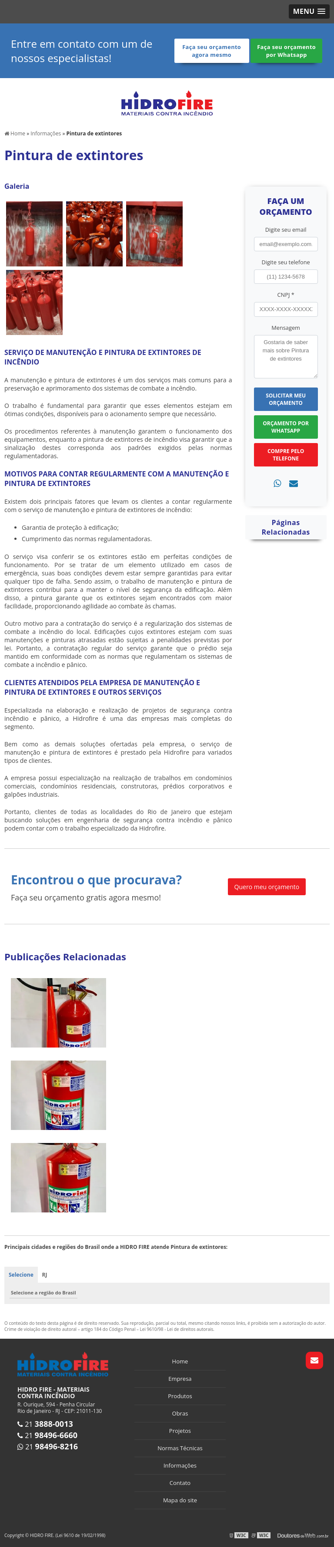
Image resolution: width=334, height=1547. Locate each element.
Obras (180, 1413)
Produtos (180, 1396)
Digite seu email (286, 229)
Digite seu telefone (285, 262)
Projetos (180, 1431)
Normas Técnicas (179, 1448)
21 (45, 1424)
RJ (44, 1274)
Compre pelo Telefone (285, 454)
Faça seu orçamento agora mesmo (211, 51)
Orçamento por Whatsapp (286, 426)
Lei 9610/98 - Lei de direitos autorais (177, 1329)
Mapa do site (180, 1500)
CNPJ (285, 295)
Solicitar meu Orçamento (286, 398)
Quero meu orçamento (267, 886)
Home (180, 1361)
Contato (180, 1483)
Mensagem (285, 327)
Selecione (21, 1274)
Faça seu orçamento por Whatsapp (286, 51)
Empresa (179, 1379)
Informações (180, 1465)
